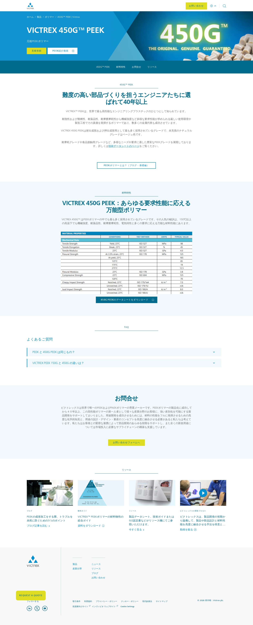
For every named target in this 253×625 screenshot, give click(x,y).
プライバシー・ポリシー (106, 601)
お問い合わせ (98, 578)
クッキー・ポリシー (129, 601)
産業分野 (77, 569)
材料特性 (120, 67)
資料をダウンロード (91, 526)
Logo (33, 561)
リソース (152, 67)
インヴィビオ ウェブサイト (104, 606)
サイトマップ (161, 601)
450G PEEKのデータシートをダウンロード (127, 300)
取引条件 (76, 601)
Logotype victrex (30, 6)
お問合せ (136, 67)
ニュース (96, 564)
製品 (39, 17)
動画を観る (188, 530)
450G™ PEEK (103, 67)
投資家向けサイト (80, 606)
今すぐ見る (137, 530)
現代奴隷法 (147, 601)
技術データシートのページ (123, 146)
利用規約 (88, 601)
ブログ (94, 573)
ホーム (30, 17)
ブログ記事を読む (39, 526)
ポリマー (49, 17)
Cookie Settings (127, 606)
